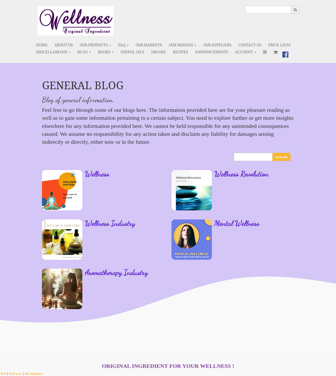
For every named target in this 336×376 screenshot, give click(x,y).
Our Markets (149, 45)
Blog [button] (84, 52)
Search (281, 157)
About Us (64, 45)
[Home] (75, 21)
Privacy (15, 373)
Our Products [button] (95, 45)
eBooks (158, 52)
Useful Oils (132, 52)
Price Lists (279, 45)
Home (42, 45)
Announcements (211, 52)
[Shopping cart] (275, 52)
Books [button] (106, 52)
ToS (3, 373)
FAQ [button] (123, 45)
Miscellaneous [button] (53, 52)
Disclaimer (34, 373)
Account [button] (245, 52)
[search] (268, 10)
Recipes (180, 52)
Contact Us (249, 45)
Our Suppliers (217, 45)
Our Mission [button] (182, 45)
